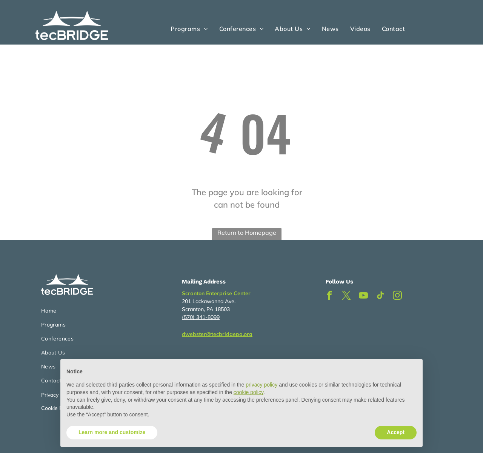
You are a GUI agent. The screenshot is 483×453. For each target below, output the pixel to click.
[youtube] (363, 296)
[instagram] (397, 296)
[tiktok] (380, 296)
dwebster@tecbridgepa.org (217, 334)
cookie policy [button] (248, 392)
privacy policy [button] (261, 385)
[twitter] (346, 296)
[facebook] (329, 296)
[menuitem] (189, 28)
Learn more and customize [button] (111, 432)
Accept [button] (396, 432)
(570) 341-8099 (201, 317)
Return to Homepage (246, 232)
